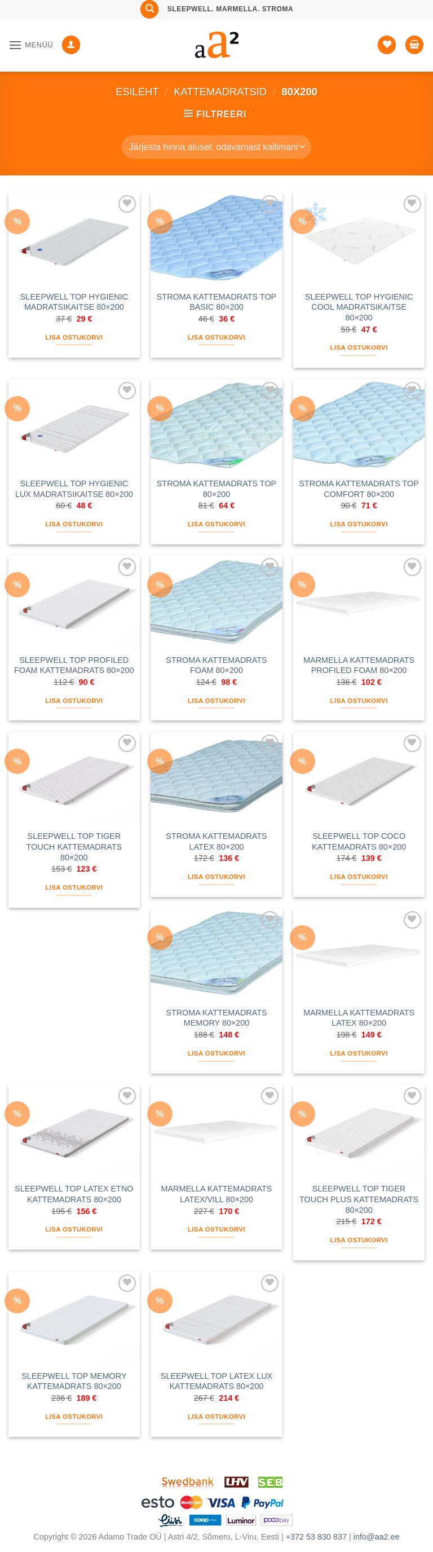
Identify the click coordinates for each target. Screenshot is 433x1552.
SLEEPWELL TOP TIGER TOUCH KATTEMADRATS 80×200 (74, 846)
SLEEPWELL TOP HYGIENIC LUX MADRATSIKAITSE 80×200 (74, 489)
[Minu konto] (71, 45)
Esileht (137, 92)
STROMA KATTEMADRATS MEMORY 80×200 (216, 1018)
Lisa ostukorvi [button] (74, 337)
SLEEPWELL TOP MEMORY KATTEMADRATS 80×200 (73, 1381)
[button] (30, 45)
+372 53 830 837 (316, 1536)
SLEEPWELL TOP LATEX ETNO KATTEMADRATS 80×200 (74, 1194)
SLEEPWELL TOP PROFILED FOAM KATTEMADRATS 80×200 (74, 665)
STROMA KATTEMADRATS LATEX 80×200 (216, 841)
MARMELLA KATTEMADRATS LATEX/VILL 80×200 (216, 1194)
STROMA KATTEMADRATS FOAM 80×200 (216, 665)
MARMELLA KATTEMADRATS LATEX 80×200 (358, 1018)
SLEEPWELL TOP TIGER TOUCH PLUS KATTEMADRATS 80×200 (358, 1199)
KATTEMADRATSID (220, 92)
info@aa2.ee (377, 1536)
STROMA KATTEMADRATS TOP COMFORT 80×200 (358, 489)
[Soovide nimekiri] (387, 45)
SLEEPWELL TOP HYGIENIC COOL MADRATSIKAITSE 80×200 (359, 307)
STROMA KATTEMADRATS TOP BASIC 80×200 (216, 302)
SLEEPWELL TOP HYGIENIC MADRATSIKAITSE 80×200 (74, 302)
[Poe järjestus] (216, 146)
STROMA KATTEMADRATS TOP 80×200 (216, 489)
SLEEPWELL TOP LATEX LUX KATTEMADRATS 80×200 (216, 1381)
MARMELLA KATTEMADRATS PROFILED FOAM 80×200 (358, 665)
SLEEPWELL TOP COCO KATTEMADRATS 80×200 (359, 841)
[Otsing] (149, 9)
